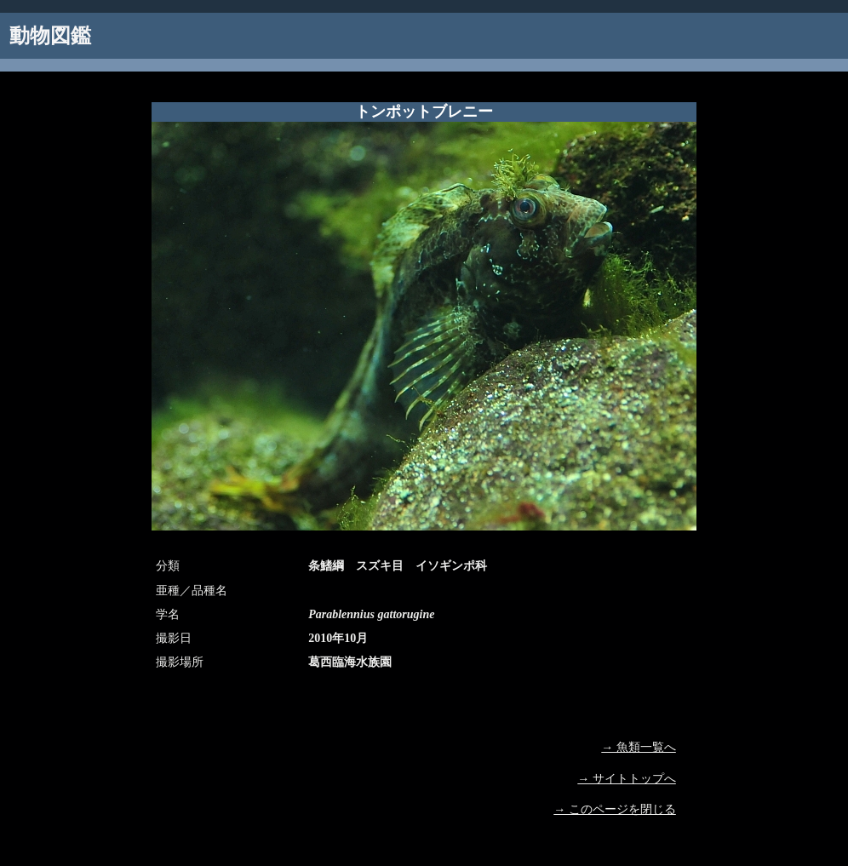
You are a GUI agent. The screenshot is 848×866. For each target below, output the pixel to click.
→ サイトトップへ (626, 778)
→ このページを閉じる (614, 809)
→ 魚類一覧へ (638, 747)
